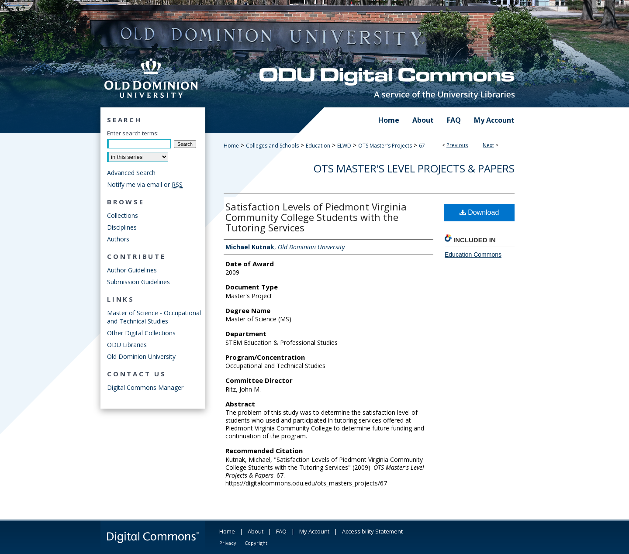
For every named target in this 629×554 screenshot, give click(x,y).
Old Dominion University (141, 356)
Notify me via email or (145, 184)
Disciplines (122, 227)
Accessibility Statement (372, 531)
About (255, 531)
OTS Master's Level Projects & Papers (414, 168)
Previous (457, 145)
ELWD (344, 145)
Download (479, 212)
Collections (122, 215)
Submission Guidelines (138, 282)
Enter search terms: (133, 133)
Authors (118, 239)
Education (318, 145)
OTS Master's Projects (385, 145)
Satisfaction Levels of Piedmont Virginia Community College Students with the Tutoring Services (316, 217)
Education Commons (473, 254)
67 (422, 145)
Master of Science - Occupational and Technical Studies (154, 317)
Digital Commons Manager (145, 387)
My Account (314, 531)
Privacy (227, 543)
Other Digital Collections (141, 333)
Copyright (256, 543)
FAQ (281, 531)
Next (488, 145)
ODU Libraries (127, 345)
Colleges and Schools (272, 145)
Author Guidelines (132, 270)
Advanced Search (131, 173)
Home (231, 145)
